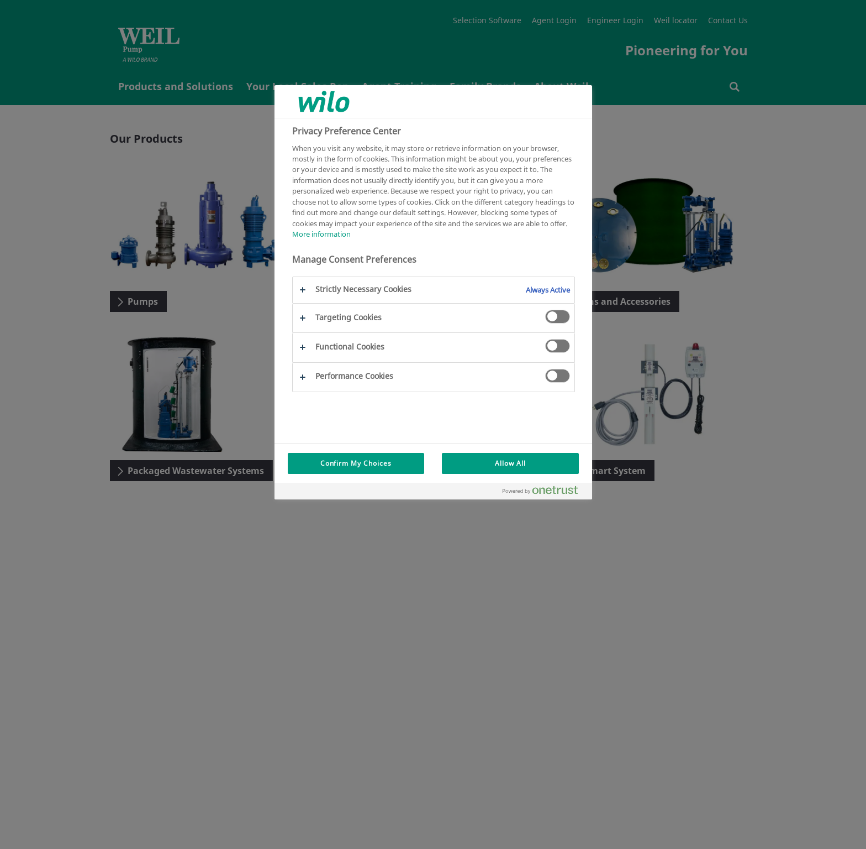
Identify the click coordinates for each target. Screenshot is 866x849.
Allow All (510, 463)
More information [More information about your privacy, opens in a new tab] (321, 234)
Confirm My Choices (356, 463)
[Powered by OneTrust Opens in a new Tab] (545, 492)
